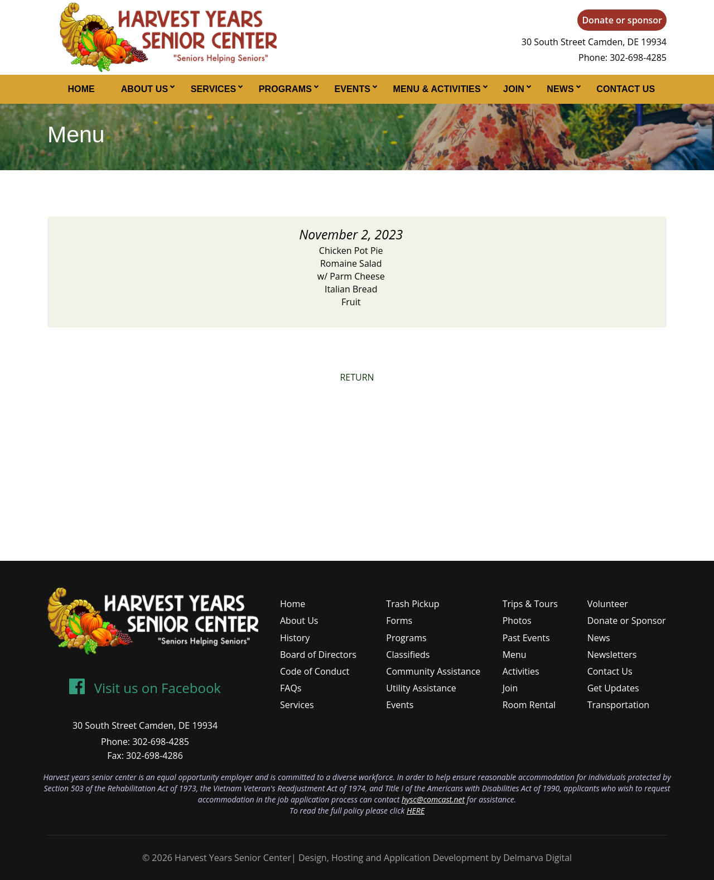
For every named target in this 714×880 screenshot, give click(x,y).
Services (214, 89)
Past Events (526, 638)
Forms (399, 620)
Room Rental (529, 705)
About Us (144, 89)
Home (81, 89)
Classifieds (408, 654)
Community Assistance (433, 671)
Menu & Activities (437, 89)
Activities (521, 671)
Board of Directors (318, 654)
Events (352, 89)
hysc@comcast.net (433, 799)
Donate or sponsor (622, 20)
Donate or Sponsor (626, 620)
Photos (517, 620)
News (560, 89)
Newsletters (612, 654)
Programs (285, 89)
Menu (515, 654)
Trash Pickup (412, 604)
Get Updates (613, 688)
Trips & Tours (530, 604)
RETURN (357, 377)
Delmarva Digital (537, 858)
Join (513, 89)
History (295, 638)
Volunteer (607, 604)
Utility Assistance (421, 688)
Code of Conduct (314, 671)
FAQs (290, 688)
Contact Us (625, 89)
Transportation (618, 705)
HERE (415, 810)
